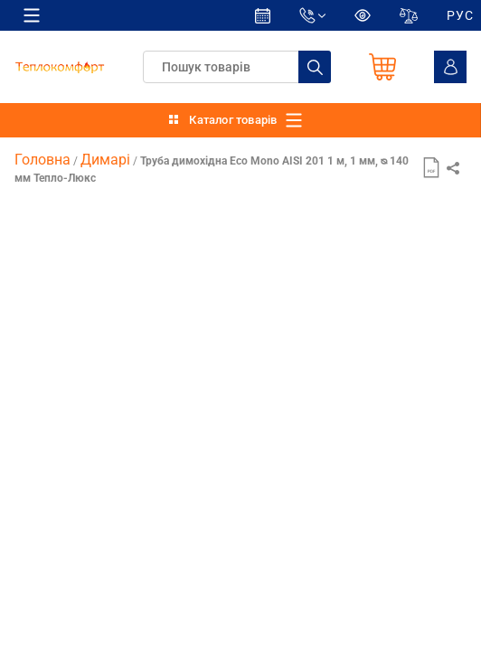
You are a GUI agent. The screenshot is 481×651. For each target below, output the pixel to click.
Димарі (105, 159)
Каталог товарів (233, 120)
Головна (42, 159)
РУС (460, 15)
